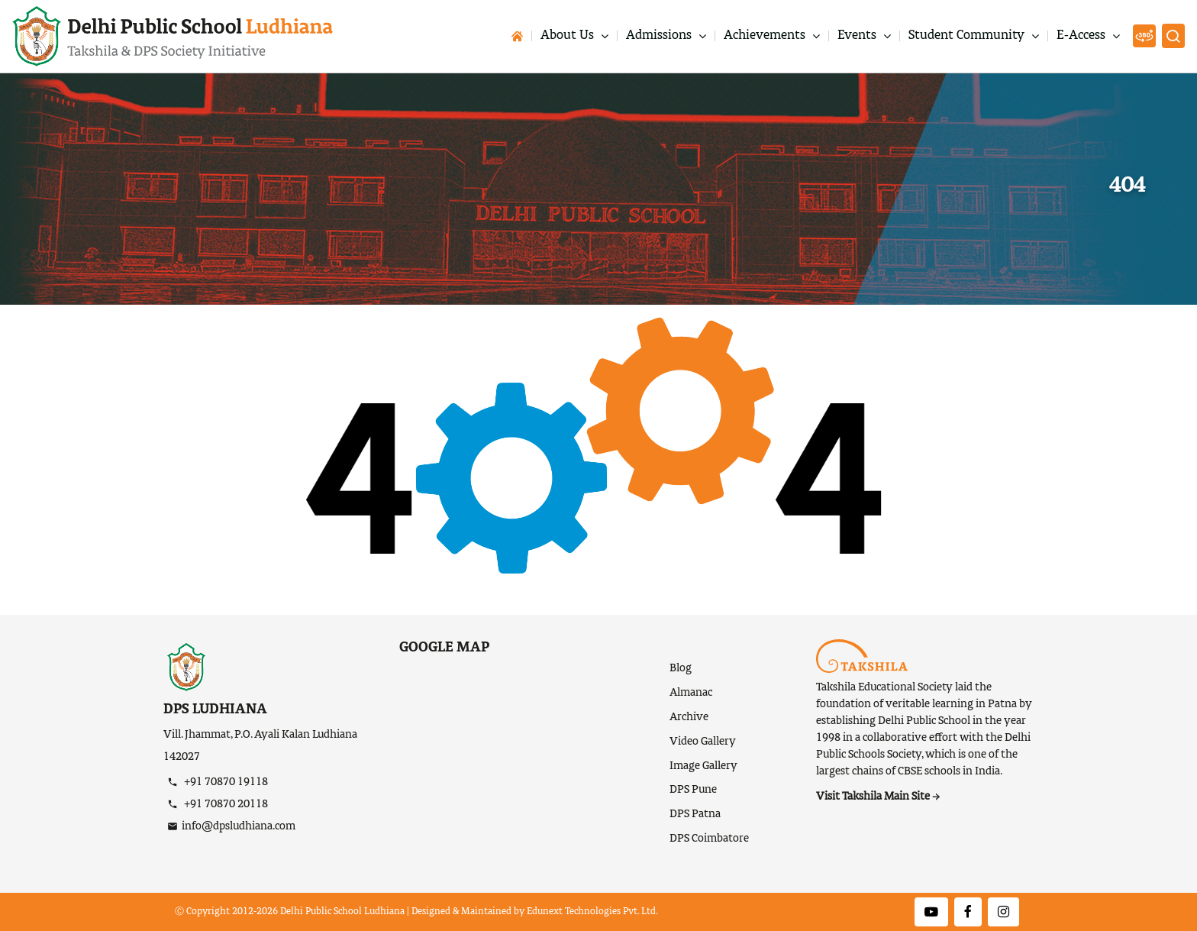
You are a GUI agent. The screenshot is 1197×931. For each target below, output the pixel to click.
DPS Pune (693, 789)
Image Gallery (703, 766)
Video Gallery (702, 741)
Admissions (660, 37)
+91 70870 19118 (225, 782)
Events (858, 37)
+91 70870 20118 (225, 804)
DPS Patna (695, 814)
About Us (568, 37)
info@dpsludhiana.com (238, 826)
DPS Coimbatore (709, 838)
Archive (688, 717)
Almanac (690, 692)
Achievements (766, 37)
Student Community (968, 37)
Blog (680, 668)
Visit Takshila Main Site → (878, 796)
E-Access (1082, 37)
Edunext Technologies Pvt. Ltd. (592, 911)
